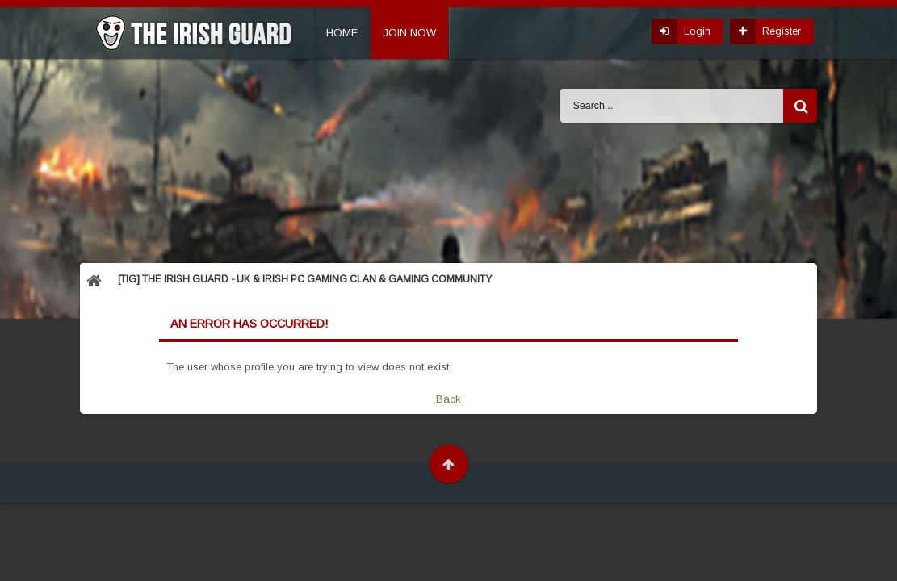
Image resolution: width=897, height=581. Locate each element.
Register (781, 31)
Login (697, 31)
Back (448, 399)
